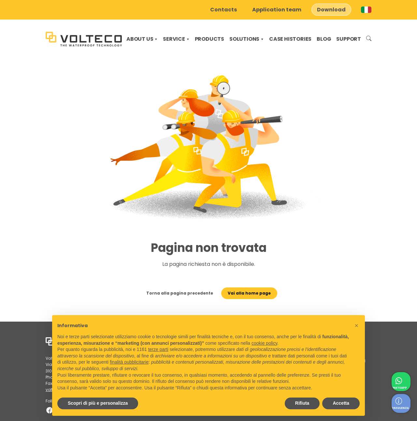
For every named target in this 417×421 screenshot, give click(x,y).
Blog (324, 39)
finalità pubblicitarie (129, 362)
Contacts (223, 9)
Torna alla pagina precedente (172, 299)
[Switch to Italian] (366, 10)
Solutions (247, 39)
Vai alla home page (260, 299)
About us (142, 39)
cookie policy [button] (264, 343)
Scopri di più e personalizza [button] (98, 403)
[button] (356, 325)
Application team (276, 9)
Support (348, 39)
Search (368, 39)
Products (209, 39)
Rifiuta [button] (302, 403)
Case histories (290, 39)
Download (331, 9)
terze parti (158, 349)
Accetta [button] (341, 403)
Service (176, 39)
